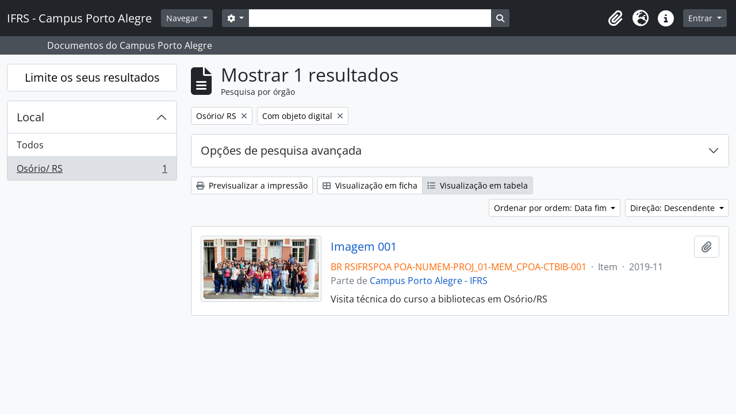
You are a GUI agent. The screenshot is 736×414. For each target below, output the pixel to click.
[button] (615, 18)
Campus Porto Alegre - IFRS (429, 280)
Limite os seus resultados (92, 77)
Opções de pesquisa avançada (281, 150)
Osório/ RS (91, 171)
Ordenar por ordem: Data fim (551, 207)
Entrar (701, 18)
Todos (30, 145)
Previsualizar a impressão (252, 185)
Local (30, 117)
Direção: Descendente (673, 207)
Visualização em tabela (477, 185)
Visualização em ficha (370, 185)
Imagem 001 (364, 247)
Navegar (183, 18)
